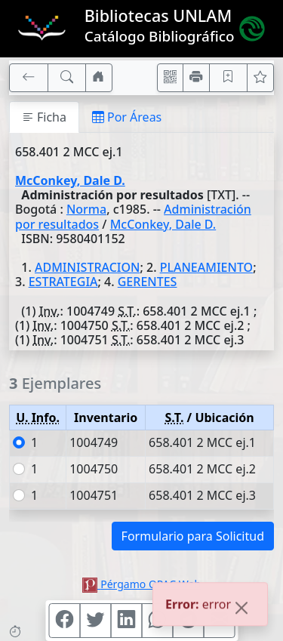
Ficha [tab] (44, 117)
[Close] (241, 610)
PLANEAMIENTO (207, 267)
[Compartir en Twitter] (95, 620)
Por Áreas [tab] (126, 117)
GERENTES (147, 281)
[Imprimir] (196, 77)
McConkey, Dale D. (70, 180)
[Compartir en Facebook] (64, 620)
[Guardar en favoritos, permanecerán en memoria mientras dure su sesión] (228, 77)
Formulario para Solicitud (193, 536)
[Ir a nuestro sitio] (98, 77)
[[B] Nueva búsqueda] (67, 77)
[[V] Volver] (28, 77)
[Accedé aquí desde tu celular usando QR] (170, 77)
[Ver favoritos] (260, 77)
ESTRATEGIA (63, 281)
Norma (86, 209)
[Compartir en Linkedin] (126, 620)
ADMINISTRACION (87, 267)
